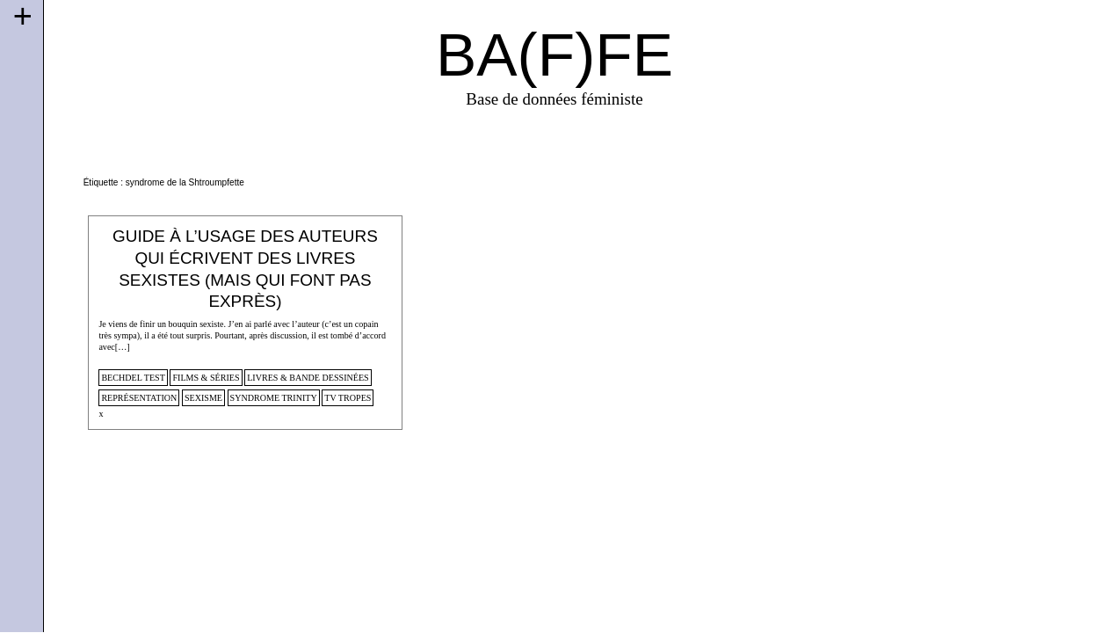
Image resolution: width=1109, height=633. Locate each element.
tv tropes (347, 398)
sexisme (203, 398)
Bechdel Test (133, 377)
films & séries (205, 377)
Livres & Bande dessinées (308, 377)
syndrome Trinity (273, 398)
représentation (139, 398)
